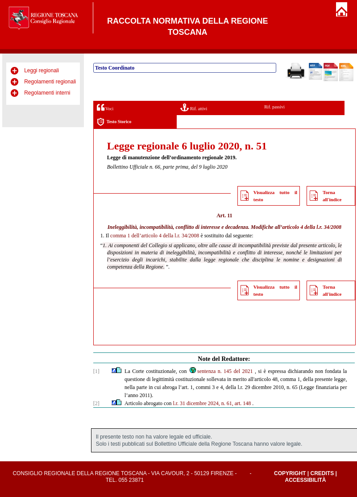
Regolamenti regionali (50, 82)
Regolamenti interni (47, 93)
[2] (96, 403)
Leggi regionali (41, 70)
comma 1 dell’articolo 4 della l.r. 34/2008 (154, 235)
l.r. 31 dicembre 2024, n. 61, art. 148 (212, 403)
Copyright (290, 473)
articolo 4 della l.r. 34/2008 (311, 227)
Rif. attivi (193, 107)
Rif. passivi (274, 106)
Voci (105, 107)
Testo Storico (114, 122)
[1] (96, 371)
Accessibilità (305, 480)
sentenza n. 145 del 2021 (221, 371)
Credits (322, 473)
